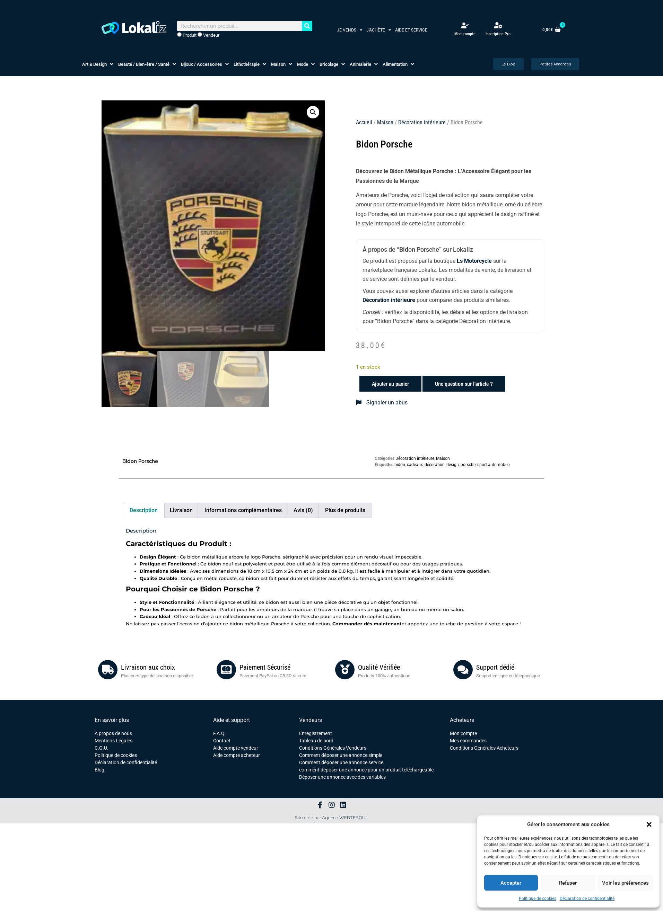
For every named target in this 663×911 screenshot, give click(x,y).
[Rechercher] (307, 26)
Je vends (350, 30)
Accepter (510, 883)
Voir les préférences (625, 883)
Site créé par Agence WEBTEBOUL (331, 817)
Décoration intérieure (422, 122)
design (452, 464)
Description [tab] (144, 510)
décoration (435, 464)
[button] (649, 824)
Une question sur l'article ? (464, 383)
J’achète (378, 30)
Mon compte (465, 34)
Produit (187, 35)
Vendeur (208, 35)
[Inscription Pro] (498, 25)
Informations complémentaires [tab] (243, 510)
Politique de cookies (537, 898)
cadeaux (415, 464)
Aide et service (411, 30)
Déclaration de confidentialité (587, 898)
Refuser (568, 883)
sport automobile (493, 464)
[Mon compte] (465, 25)
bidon (399, 464)
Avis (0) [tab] (303, 510)
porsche (468, 464)
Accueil (364, 122)
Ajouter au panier (390, 383)
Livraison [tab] (181, 510)
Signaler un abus (382, 402)
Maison (385, 122)
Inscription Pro (498, 34)
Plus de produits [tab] (345, 510)
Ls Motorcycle (474, 261)
